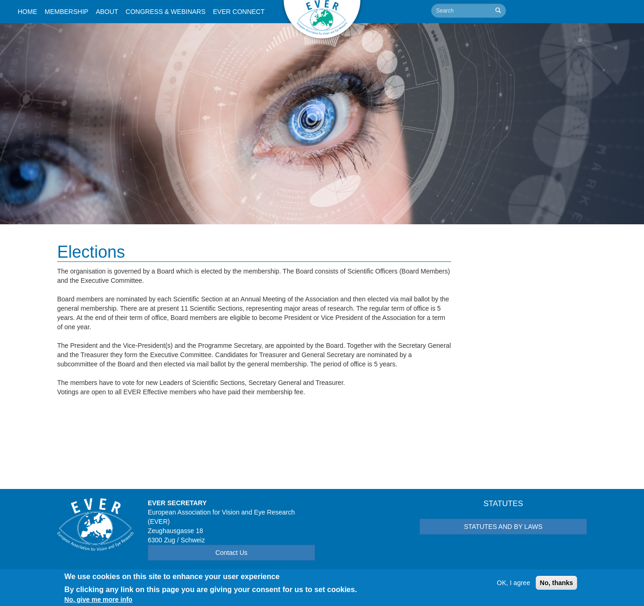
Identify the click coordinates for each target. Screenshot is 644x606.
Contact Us (231, 552)
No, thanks (556, 585)
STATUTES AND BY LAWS (503, 526)
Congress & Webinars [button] (165, 11)
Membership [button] (66, 11)
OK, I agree (513, 585)
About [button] (107, 11)
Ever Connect (238, 11)
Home (27, 11)
